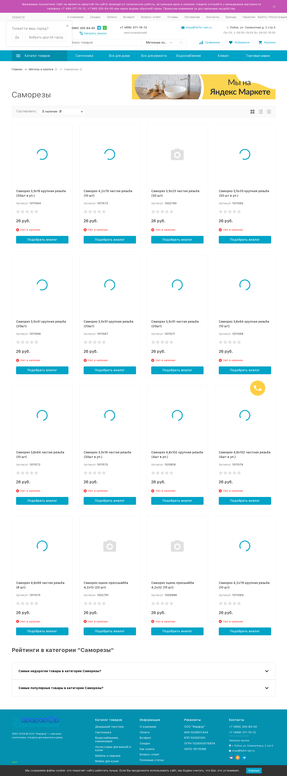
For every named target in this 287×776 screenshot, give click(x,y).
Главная (17, 69)
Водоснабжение (188, 55)
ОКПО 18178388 (195, 749)
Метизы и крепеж (41, 69)
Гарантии (249, 17)
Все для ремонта (154, 55)
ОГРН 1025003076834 (199, 743)
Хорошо (254, 770)
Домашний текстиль (109, 726)
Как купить (147, 749)
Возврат (129, 17)
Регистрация (278, 17)
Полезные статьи (152, 760)
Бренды (231, 17)
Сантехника (84, 55)
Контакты (212, 17)
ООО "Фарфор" (194, 726)
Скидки (95, 17)
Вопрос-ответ (151, 17)
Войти (262, 17)
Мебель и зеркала (107, 755)
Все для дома (119, 55)
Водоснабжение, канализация (107, 739)
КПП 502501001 (195, 737)
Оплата (112, 17)
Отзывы (172, 17)
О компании (75, 17)
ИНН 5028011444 (196, 732)
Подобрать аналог (42, 239)
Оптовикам (192, 17)
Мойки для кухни (107, 761)
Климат (223, 55)
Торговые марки (258, 55)
